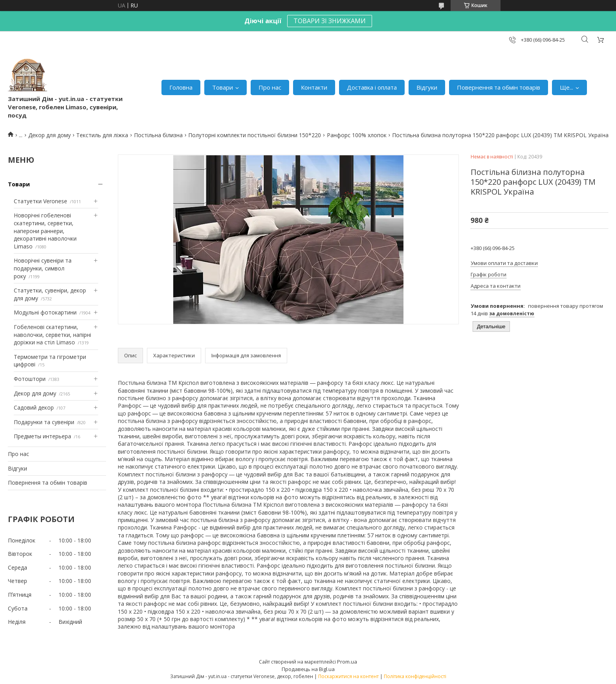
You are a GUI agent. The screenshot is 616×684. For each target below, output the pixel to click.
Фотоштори (30, 378)
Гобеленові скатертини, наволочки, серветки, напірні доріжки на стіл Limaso (52, 334)
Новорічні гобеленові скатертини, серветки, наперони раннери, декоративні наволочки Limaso (45, 230)
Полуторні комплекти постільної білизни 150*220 (254, 135)
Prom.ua (347, 661)
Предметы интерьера (42, 436)
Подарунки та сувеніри (44, 422)
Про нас (269, 87)
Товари (222, 87)
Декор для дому (49, 135)
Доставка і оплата (372, 87)
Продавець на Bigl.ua (308, 669)
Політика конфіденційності (415, 676)
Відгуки (426, 87)
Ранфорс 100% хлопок (357, 135)
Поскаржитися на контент (348, 676)
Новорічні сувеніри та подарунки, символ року (43, 268)
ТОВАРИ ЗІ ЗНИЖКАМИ (329, 21)
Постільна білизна (158, 135)
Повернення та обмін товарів (498, 87)
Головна (180, 87)
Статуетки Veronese (40, 201)
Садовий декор (34, 407)
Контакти (314, 87)
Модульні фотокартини (45, 312)
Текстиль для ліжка (102, 135)
